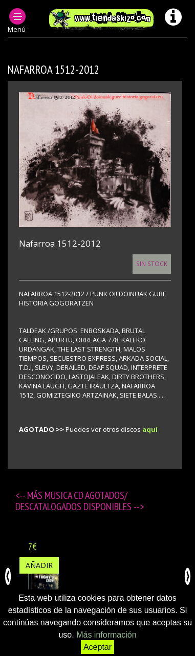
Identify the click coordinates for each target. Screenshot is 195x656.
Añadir (39, 565)
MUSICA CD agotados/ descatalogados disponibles (74, 501)
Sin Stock (151, 263)
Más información (106, 634)
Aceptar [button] (97, 647)
